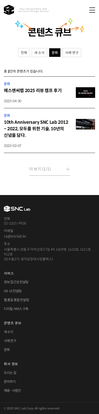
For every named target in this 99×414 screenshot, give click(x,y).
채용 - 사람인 (12, 390)
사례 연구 (10, 341)
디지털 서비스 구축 (16, 309)
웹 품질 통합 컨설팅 (16, 300)
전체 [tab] (24, 53)
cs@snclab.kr (15, 236)
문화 (7, 350)
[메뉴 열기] (92, 10)
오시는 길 (10, 372)
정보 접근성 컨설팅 (16, 282)
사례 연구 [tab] (71, 53)
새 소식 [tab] (39, 53)
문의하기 (10, 381)
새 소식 (8, 332)
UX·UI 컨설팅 (12, 291)
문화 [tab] (55, 53)
